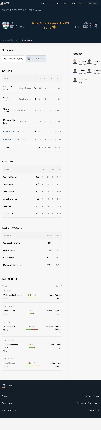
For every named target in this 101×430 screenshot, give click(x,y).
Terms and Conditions (87, 403)
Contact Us (93, 410)
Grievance (7, 403)
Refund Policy (9, 410)
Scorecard (27, 40)
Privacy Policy (92, 396)
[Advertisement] (91, 227)
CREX (8, 386)
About (5, 396)
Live (18, 40)
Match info (8, 40)
